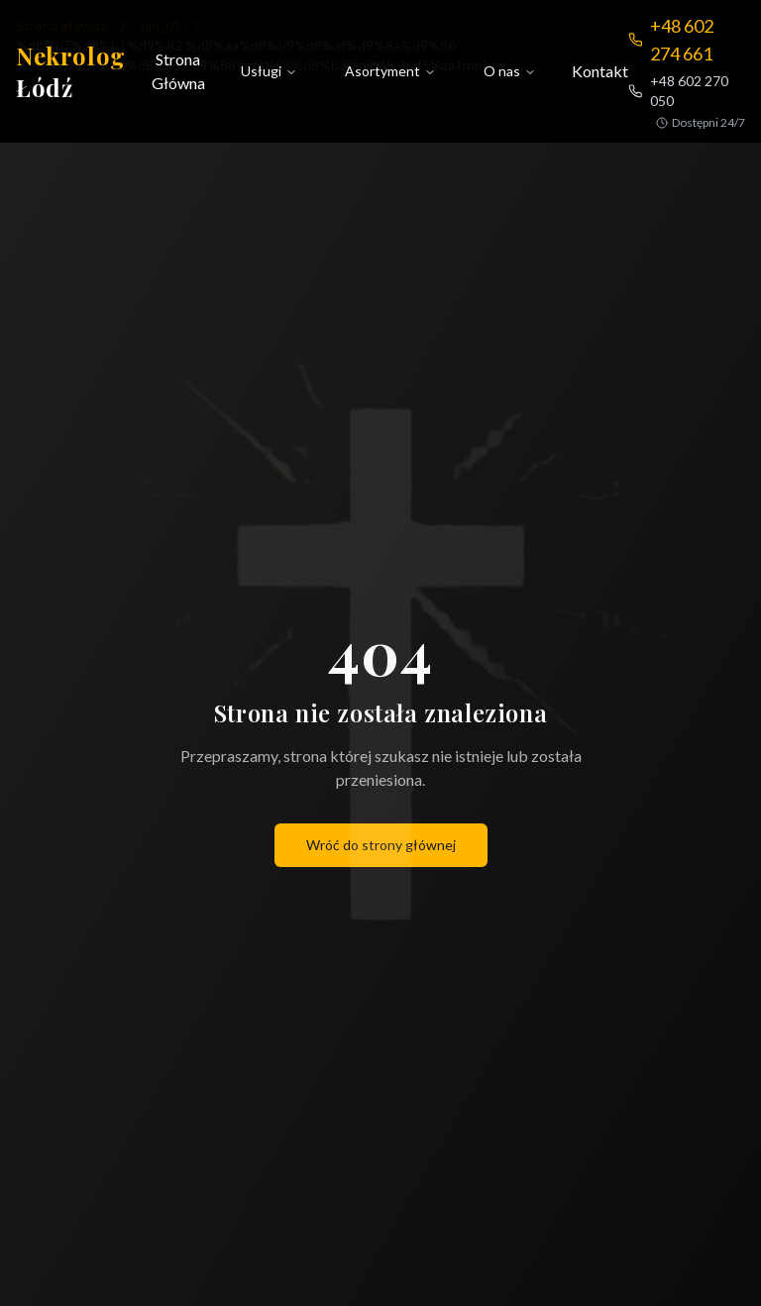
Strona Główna (178, 71)
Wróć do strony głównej (381, 844)
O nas (510, 70)
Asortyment (390, 70)
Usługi (269, 70)
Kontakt (600, 70)
